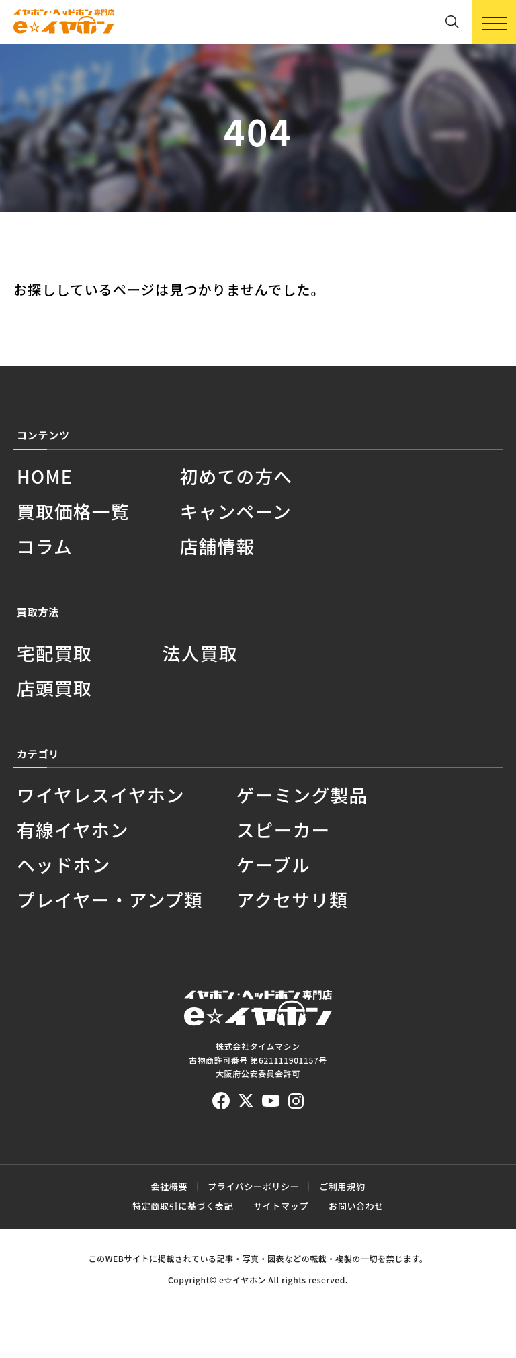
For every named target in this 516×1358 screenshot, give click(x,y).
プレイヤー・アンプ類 (110, 899)
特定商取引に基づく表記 (182, 1205)
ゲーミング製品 (302, 794)
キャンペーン (236, 511)
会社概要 (168, 1186)
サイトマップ (280, 1205)
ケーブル (273, 864)
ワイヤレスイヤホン (101, 794)
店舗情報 (217, 546)
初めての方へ (236, 476)
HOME (45, 476)
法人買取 (200, 653)
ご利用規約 (342, 1186)
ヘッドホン (64, 864)
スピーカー (283, 829)
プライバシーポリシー (253, 1186)
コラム (45, 546)
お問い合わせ (356, 1205)
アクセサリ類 (292, 899)
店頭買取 (54, 688)
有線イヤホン (73, 829)
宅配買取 (54, 653)
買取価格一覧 (73, 511)
